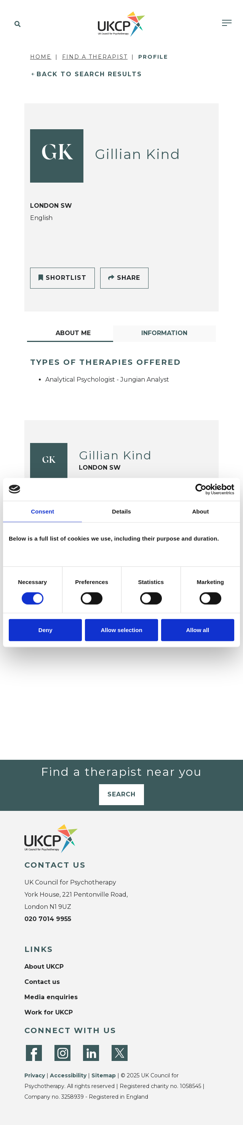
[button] (16, 24)
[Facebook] (33, 1053)
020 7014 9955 (47, 919)
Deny (45, 630)
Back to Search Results (89, 74)
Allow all (197, 630)
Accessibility (68, 1075)
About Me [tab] (73, 333)
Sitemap (103, 1075)
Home (40, 56)
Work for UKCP (48, 1012)
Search (121, 794)
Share (124, 277)
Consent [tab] (42, 511)
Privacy (34, 1075)
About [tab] (200, 511)
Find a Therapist (95, 56)
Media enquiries (51, 997)
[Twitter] (119, 1053)
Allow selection (121, 630)
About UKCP (44, 966)
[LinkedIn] (91, 1053)
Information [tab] (164, 333)
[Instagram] (62, 1053)
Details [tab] (121, 511)
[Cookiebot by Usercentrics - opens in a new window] (201, 489)
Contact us (42, 981)
